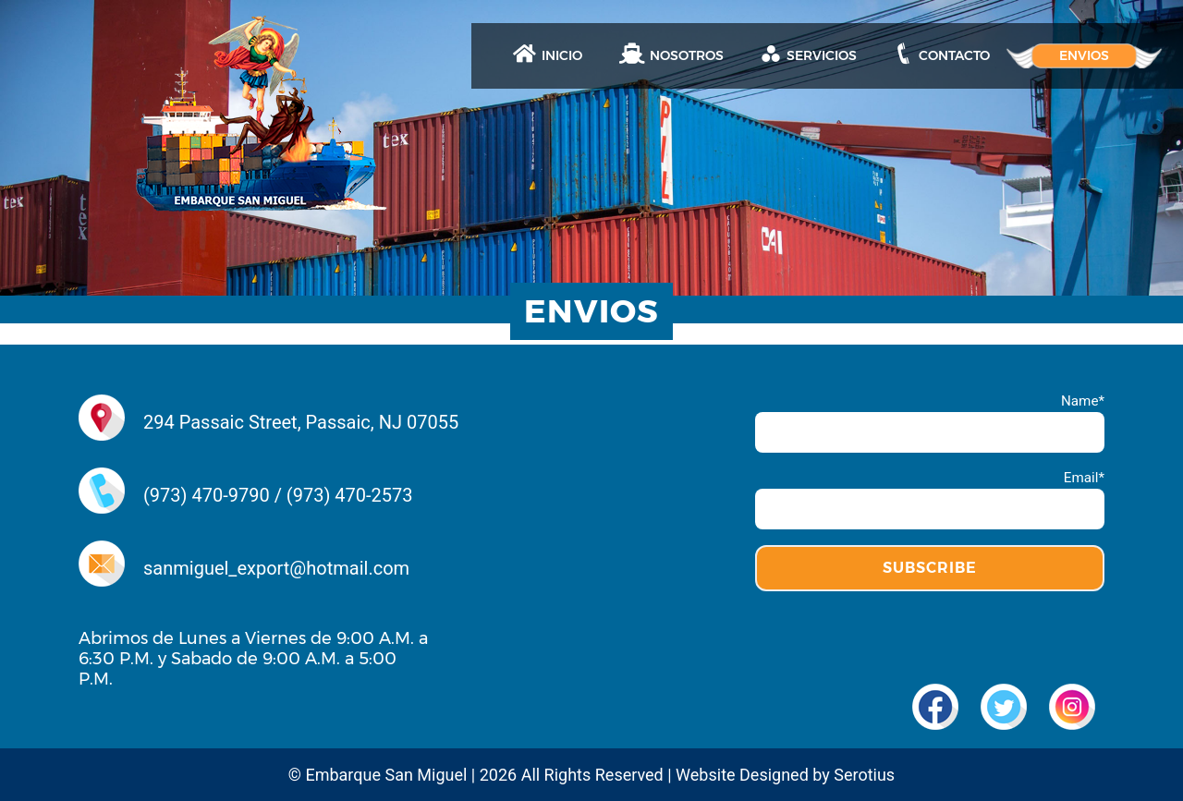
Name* (929, 423)
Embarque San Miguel (386, 774)
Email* (929, 499)
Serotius (864, 774)
